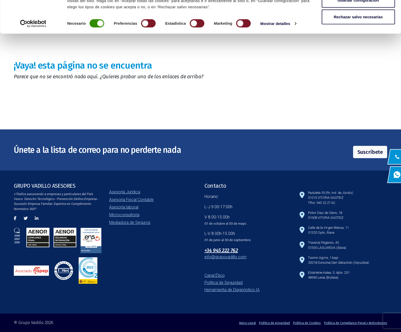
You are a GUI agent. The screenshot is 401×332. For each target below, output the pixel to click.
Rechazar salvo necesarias (358, 47)
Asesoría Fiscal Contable (131, 199)
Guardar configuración (358, 30)
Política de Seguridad (223, 282)
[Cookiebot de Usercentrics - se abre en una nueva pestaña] (33, 54)
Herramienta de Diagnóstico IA (232, 289)
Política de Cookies (307, 323)
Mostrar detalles (275, 54)
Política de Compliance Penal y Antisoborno (355, 323)
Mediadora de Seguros (129, 222)
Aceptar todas (358, 13)
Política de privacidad (274, 323)
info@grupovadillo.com (225, 256)
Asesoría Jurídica (124, 191)
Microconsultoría (124, 214)
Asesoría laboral (123, 207)
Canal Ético (214, 275)
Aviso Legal (247, 323)
